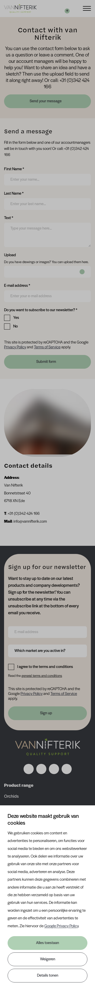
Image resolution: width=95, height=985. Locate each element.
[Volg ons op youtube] (67, 769)
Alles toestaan (47, 943)
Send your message (46, 101)
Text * (8, 217)
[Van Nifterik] (20, 8)
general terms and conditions (42, 676)
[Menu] (87, 8)
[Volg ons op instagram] (41, 769)
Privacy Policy (15, 347)
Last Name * (14, 193)
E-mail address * (17, 285)
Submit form (46, 362)
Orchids (11, 796)
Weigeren (47, 959)
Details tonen (47, 976)
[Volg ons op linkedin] (54, 769)
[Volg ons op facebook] (29, 769)
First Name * (14, 168)
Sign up (46, 713)
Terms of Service (47, 347)
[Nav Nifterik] (47, 747)
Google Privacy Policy (61, 926)
